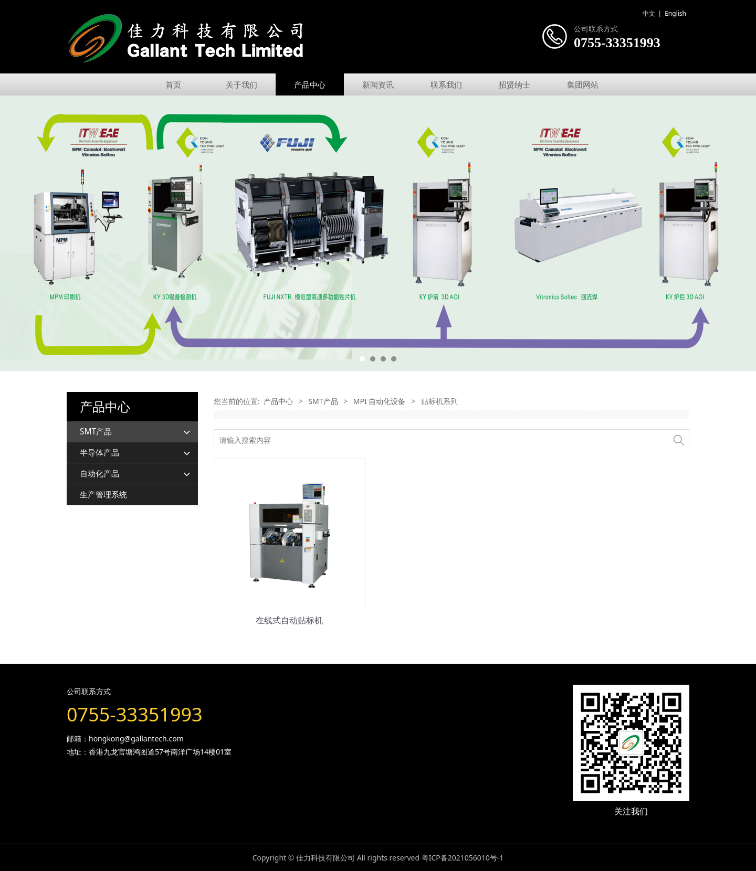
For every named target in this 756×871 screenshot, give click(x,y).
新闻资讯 (378, 84)
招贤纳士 (514, 84)
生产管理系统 (103, 494)
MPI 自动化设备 (379, 401)
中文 (649, 13)
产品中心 (310, 84)
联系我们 (446, 84)
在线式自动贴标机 (289, 620)
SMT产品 (96, 431)
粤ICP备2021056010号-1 (463, 858)
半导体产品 (99, 452)
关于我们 (241, 84)
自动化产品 (99, 473)
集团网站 (582, 84)
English (675, 13)
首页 (173, 84)
